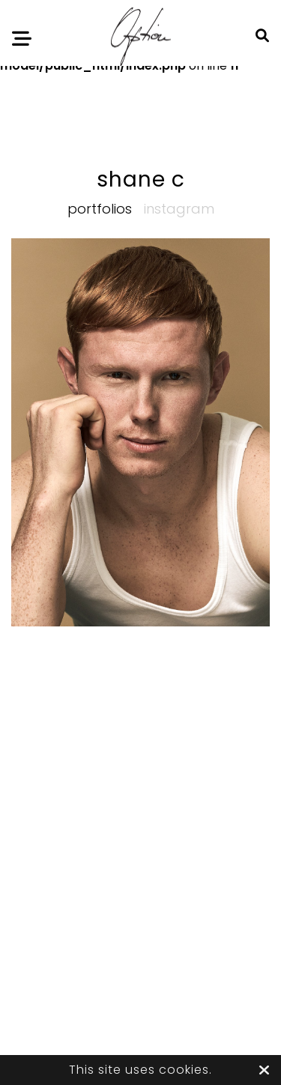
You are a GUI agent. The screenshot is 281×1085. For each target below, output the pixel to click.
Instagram (179, 208)
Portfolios (99, 208)
